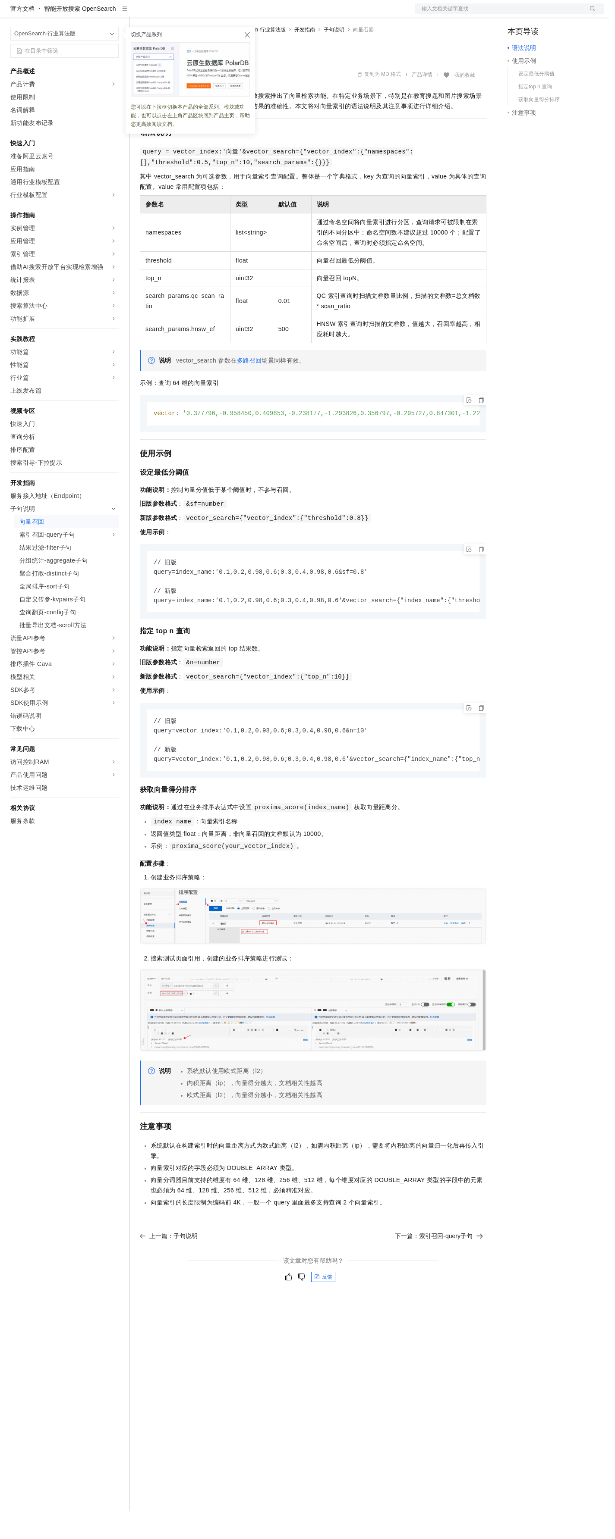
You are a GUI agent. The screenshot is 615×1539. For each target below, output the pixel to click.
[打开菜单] (14, 14)
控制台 (538, 14)
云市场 (210, 13)
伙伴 (234, 13)
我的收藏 (464, 103)
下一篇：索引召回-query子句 (439, 1267)
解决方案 (139, 13)
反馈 (323, 1309)
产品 (112, 13)
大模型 (88, 13)
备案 (517, 14)
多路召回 (249, 388)
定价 (186, 13)
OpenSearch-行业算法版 (257, 57)
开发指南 (304, 57)
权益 (166, 13)
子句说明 (334, 57)
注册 (558, 14)
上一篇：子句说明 (169, 1267)
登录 (590, 14)
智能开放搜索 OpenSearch (80, 36)
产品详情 (422, 102)
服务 (255, 13)
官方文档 (22, 36)
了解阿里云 (284, 13)
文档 (499, 14)
